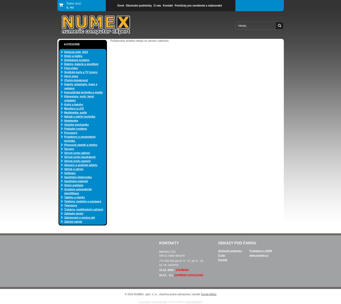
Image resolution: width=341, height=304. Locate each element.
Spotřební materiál (76, 181)
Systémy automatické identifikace (78, 191)
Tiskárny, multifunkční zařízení (83, 209)
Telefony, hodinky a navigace (82, 201)
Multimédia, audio (75, 112)
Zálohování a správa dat (79, 217)
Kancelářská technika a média (83, 92)
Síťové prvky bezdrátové (80, 157)
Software (70, 173)
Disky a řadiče (73, 56)
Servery (69, 149)
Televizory (70, 205)
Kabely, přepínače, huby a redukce (80, 86)
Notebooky (71, 120)
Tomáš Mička (208, 294)
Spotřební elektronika (78, 177)
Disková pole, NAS (76, 52)
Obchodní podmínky (230, 250)
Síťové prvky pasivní (77, 161)
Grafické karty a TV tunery (81, 72)
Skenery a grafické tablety (81, 165)
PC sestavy (144, 302)
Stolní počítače (73, 185)
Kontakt (222, 259)
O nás (221, 255)
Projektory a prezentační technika (80, 138)
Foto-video (71, 68)
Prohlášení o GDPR (261, 250)
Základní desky (74, 213)
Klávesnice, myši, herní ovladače (79, 98)
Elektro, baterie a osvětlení (81, 64)
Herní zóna (71, 76)
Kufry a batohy (73, 104)
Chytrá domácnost (76, 80)
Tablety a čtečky (74, 197)
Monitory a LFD (74, 108)
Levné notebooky (193, 302)
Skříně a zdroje (73, 169)
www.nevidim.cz (259, 255)
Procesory (71, 132)
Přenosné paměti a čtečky (80, 145)
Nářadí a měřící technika (79, 116)
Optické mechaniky (76, 124)
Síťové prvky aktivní (77, 153)
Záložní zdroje (73, 221)
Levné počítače (159, 302)
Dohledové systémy (77, 60)
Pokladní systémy (75, 128)
